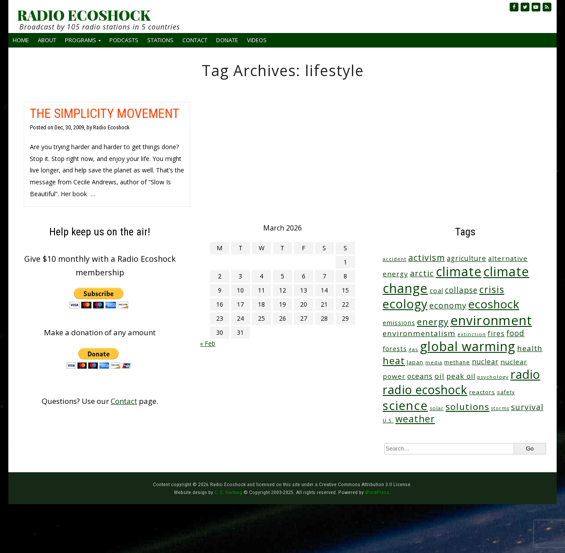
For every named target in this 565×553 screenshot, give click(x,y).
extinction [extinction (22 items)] (471, 334)
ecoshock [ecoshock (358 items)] (493, 304)
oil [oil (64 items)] (440, 376)
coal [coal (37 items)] (436, 290)
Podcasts (123, 40)
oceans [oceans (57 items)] (420, 376)
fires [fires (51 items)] (496, 333)
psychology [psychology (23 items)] (493, 377)
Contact (194, 40)
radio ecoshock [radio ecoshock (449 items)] (425, 389)
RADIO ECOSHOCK (83, 15)
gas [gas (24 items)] (413, 349)
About (47, 40)
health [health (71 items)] (530, 348)
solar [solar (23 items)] (437, 408)
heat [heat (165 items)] (394, 360)
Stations (160, 40)
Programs (80, 40)
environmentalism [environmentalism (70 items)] (419, 333)
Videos (257, 40)
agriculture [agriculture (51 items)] (466, 258)
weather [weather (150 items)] (415, 419)
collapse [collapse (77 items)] (461, 290)
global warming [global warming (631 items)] (467, 346)
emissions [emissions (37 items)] (399, 323)
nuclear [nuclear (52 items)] (485, 361)
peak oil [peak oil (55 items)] (460, 376)
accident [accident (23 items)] (394, 259)
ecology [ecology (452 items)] (405, 304)
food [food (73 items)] (516, 333)
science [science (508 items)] (405, 405)
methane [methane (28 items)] (457, 362)
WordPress (377, 492)
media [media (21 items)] (433, 362)
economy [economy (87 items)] (448, 305)
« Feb (207, 343)
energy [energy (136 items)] (433, 321)
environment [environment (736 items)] (491, 320)
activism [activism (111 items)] (426, 258)
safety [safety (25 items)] (506, 392)
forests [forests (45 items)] (395, 348)
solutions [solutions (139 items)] (467, 406)
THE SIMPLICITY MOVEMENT (104, 113)
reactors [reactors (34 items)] (482, 392)
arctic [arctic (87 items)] (422, 273)
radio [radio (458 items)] (525, 374)
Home (21, 40)
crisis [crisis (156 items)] (491, 289)
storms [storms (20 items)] (500, 408)
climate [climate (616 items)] (459, 271)
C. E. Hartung (228, 492)
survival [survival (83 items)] (527, 407)
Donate (227, 40)
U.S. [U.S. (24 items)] (388, 420)
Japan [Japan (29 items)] (415, 362)
